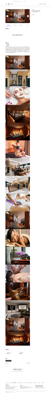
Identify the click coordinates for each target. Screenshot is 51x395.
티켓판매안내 (35, 382)
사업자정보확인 (14, 387)
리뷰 (27, 25)
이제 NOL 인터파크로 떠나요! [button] (17, 1)
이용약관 (10, 382)
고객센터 (42, 382)
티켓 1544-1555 (25, 386)
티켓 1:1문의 (24, 388)
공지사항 (39, 382)
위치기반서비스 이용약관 (20, 382)
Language (7, 384)
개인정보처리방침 (14, 382)
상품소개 (14, 25)
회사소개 (6, 382)
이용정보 (20, 25)
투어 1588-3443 (21, 386)
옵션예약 (8, 25)
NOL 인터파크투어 (8, 360)
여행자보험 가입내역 (30, 382)
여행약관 (25, 382)
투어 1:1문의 (21, 388)
